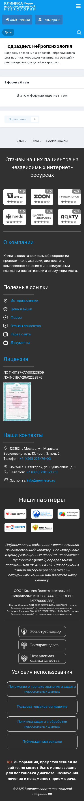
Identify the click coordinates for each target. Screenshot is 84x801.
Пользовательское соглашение (42, 706)
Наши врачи (51, 20)
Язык (22, 141)
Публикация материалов (42, 741)
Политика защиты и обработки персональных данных (42, 724)
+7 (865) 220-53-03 (41, 472)
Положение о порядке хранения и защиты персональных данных (42, 689)
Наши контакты (23, 435)
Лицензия (15, 359)
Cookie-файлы (57, 141)
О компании (18, 242)
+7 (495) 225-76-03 (35, 458)
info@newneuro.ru (41, 480)
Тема (36, 141)
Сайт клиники (20, 20)
